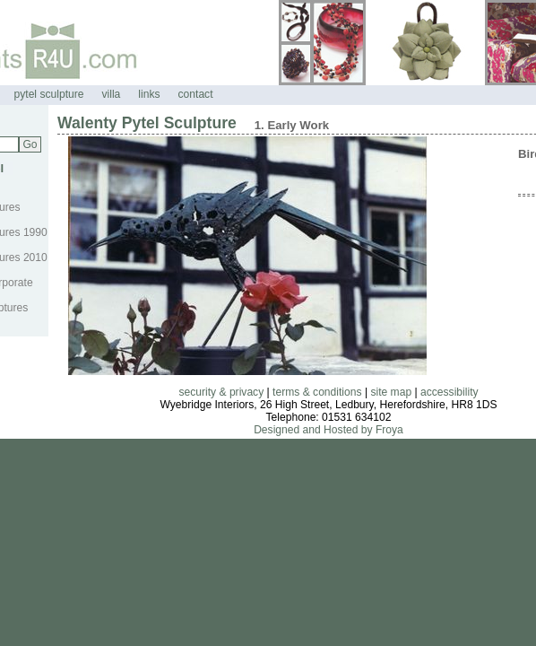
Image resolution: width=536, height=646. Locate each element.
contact (195, 94)
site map (390, 392)
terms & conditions (316, 392)
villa (110, 94)
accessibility (449, 392)
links (149, 94)
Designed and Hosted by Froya (328, 429)
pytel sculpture (49, 94)
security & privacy (221, 392)
